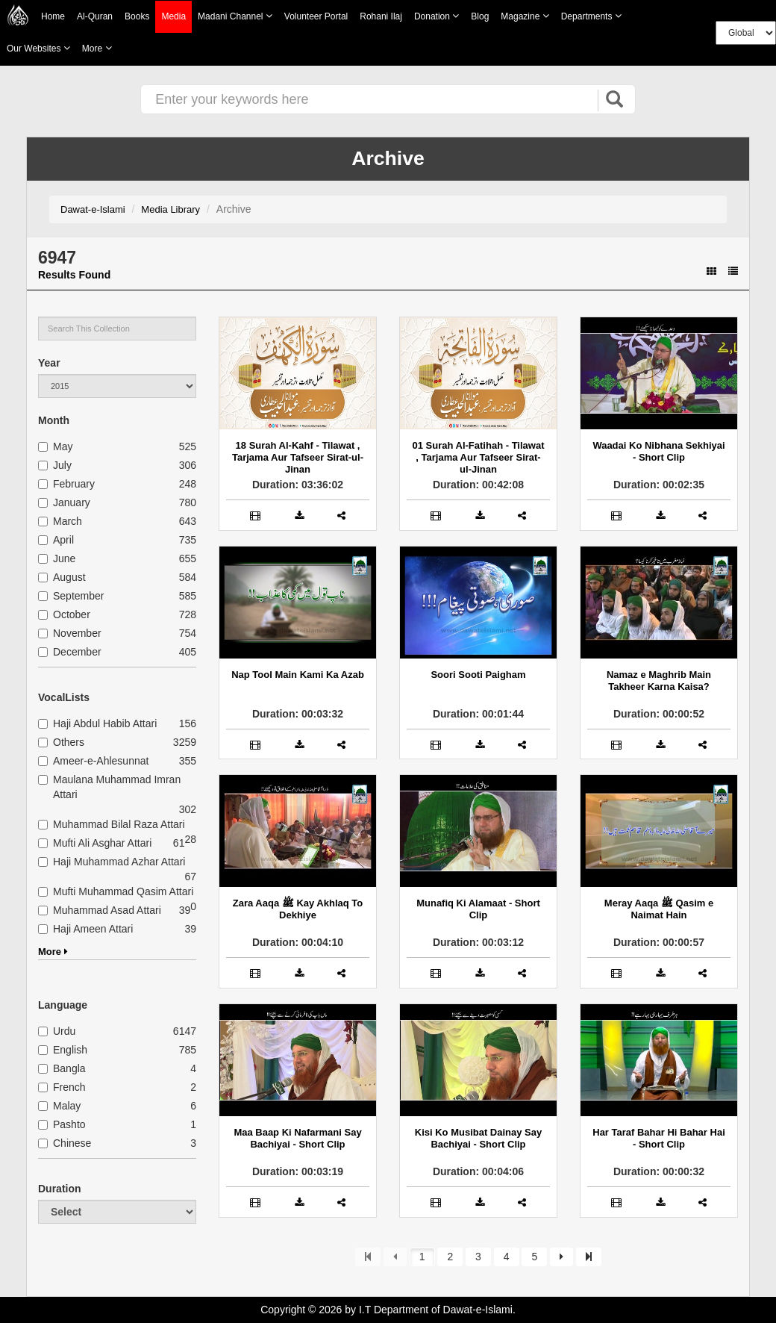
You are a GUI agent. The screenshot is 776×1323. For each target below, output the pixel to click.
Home (53, 16)
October (64, 614)
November (69, 633)
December (69, 652)
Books (137, 16)
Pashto (62, 1124)
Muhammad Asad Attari (99, 910)
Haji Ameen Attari (85, 929)
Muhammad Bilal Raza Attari (111, 824)
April (56, 540)
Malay (59, 1106)
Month (53, 420)
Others (61, 742)
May (55, 446)
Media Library (170, 209)
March (60, 521)
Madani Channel (235, 16)
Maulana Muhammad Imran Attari (109, 786)
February (66, 484)
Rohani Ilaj (381, 16)
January (64, 502)
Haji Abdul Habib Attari (97, 723)
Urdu (56, 1031)
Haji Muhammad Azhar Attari (111, 862)
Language (62, 1005)
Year (49, 363)
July (55, 465)
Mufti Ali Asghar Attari (94, 843)
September (71, 596)
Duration (59, 1189)
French (62, 1087)
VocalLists (64, 697)
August (62, 577)
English (62, 1050)
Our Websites (38, 48)
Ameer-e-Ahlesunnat (93, 761)
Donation (436, 16)
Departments (591, 16)
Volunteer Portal (316, 16)
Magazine (524, 16)
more (97, 48)
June (56, 558)
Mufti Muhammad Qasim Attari (115, 891)
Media (173, 17)
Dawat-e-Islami (92, 209)
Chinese (64, 1143)
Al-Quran (95, 16)
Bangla (62, 1068)
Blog (480, 16)
